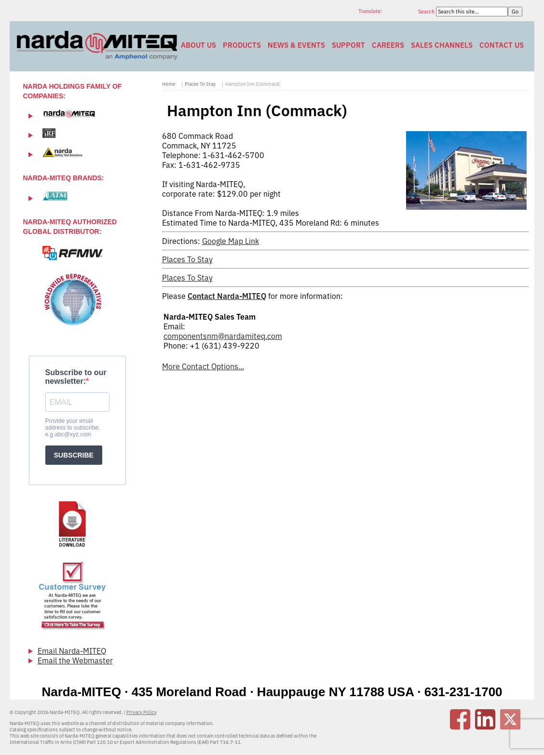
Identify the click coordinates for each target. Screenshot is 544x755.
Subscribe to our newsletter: (76, 376)
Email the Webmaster (75, 660)
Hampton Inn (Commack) (252, 84)
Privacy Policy (141, 712)
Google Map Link (230, 241)
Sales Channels (442, 45)
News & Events (296, 45)
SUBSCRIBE (74, 455)
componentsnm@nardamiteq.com (222, 336)
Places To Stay (200, 84)
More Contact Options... (203, 366)
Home (168, 84)
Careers (388, 45)
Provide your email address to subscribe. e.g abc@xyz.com (72, 428)
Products (242, 45)
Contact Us (501, 45)
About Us (198, 45)
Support (348, 45)
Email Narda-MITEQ (72, 651)
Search (427, 11)
